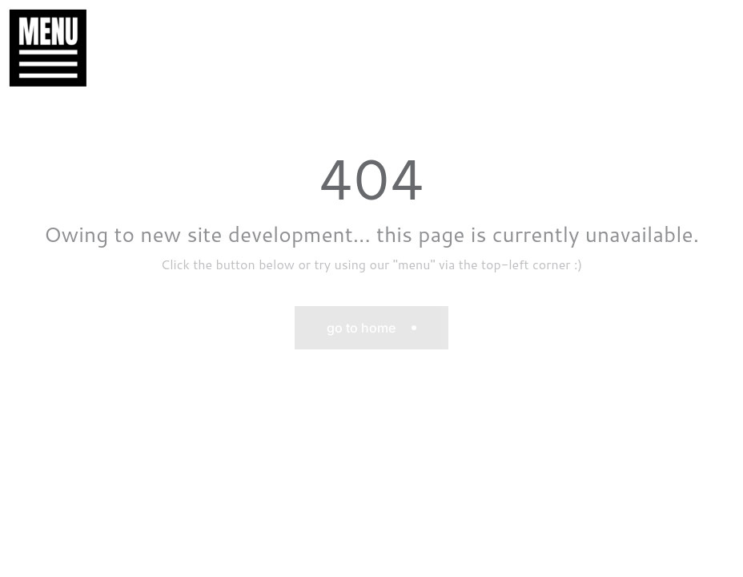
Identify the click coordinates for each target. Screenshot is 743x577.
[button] (40, 48)
